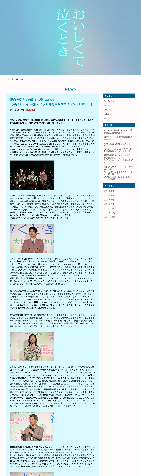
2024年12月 (109, 139)
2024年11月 (109, 143)
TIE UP (107, 45)
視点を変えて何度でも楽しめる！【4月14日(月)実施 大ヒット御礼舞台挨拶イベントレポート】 (118, 74)
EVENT (107, 32)
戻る (52, 455)
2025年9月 (109, 118)
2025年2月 (109, 131)
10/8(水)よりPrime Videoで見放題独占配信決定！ (118, 58)
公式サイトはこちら (15, 6)
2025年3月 (109, 126)
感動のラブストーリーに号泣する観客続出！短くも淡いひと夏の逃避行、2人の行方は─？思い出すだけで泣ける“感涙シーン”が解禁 (118, 100)
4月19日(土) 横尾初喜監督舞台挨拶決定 (77, 441)
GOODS (107, 37)
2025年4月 (109, 122)
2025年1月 (109, 135)
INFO (106, 41)
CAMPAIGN (109, 28)
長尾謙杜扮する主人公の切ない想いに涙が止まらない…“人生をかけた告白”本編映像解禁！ (28, 441)
